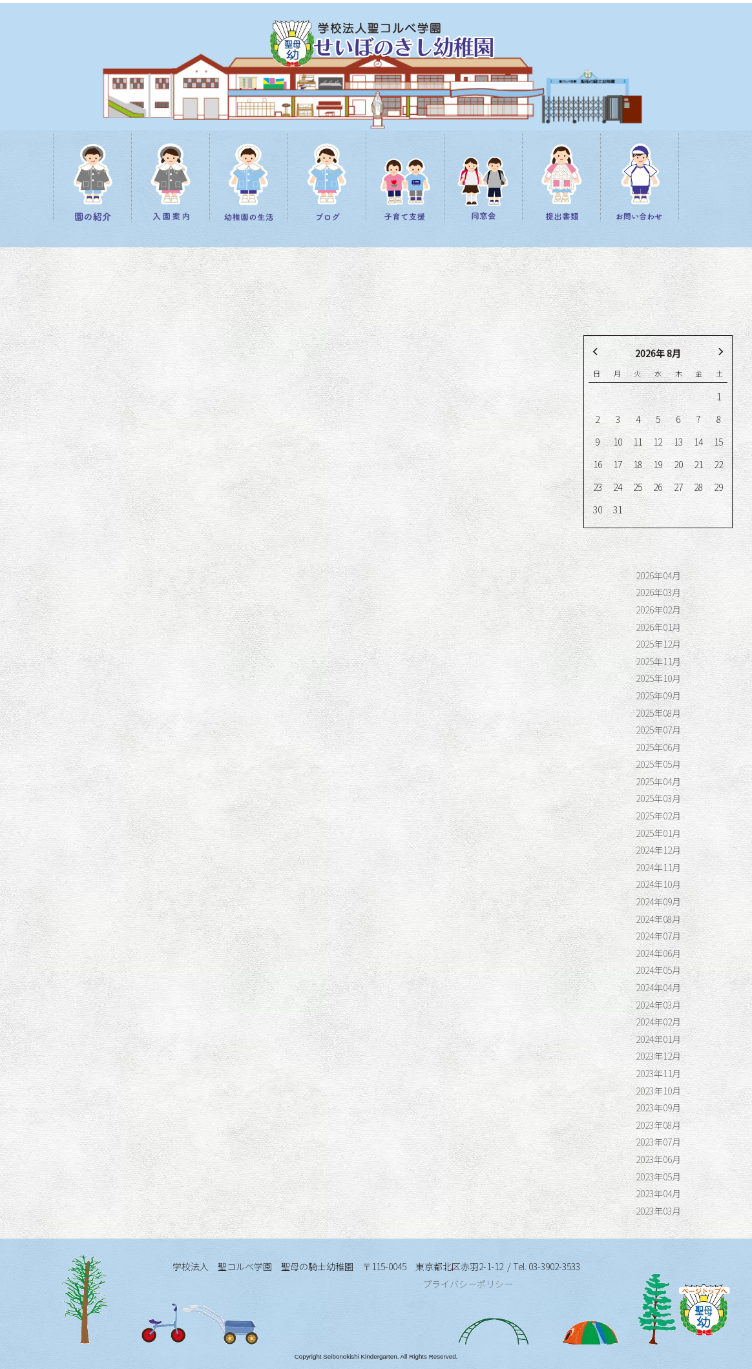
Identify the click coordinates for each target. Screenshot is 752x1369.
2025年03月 (658, 798)
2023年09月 (658, 1107)
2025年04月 (658, 781)
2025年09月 (658, 695)
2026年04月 (658, 575)
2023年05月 (658, 1176)
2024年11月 (658, 867)
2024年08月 (658, 918)
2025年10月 (658, 678)
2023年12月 (658, 1055)
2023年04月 (658, 1193)
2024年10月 (658, 884)
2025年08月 (658, 712)
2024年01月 (658, 1039)
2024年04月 (658, 987)
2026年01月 (658, 627)
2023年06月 (658, 1159)
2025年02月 (658, 815)
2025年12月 (658, 643)
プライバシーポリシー (468, 1283)
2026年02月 (658, 609)
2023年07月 (658, 1141)
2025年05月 (658, 763)
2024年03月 (658, 1004)
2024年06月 (658, 953)
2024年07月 (658, 935)
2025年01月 (658, 833)
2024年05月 (658, 969)
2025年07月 (658, 729)
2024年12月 (658, 849)
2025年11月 (658, 661)
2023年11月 (658, 1073)
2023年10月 (658, 1090)
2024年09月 (658, 901)
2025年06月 (658, 747)
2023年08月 (658, 1124)
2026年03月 (658, 592)
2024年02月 (658, 1021)
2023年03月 (658, 1210)
